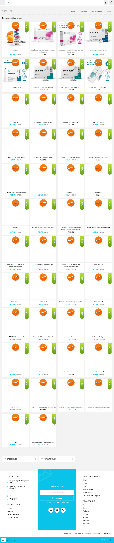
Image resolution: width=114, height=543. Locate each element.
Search (85, 480)
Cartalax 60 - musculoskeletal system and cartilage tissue (71, 51)
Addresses (86, 511)
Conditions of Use (12, 517)
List (8, 540)
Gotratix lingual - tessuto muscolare (15, 192)
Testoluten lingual (98, 372)
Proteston (15, 227)
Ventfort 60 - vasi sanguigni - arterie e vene (43, 407)
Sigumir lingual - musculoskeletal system (98, 227)
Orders (85, 508)
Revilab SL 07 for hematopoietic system (70, 302)
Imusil (15, 442)
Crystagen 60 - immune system (43, 122)
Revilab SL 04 (98, 264)
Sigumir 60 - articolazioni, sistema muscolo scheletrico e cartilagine (71, 228)
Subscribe (51, 502)
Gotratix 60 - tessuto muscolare (98, 157)
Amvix (16, 50)
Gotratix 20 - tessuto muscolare (71, 157)
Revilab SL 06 (43, 302)
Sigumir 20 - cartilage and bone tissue (43, 227)
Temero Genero (15, 372)
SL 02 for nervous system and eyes (43, 264)
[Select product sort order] (15, 540)
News (85, 483)
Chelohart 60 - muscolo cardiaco (70, 87)
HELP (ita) (12, 492)
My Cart (85, 514)
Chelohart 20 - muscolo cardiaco (43, 87)
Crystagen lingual (98, 122)
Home (73, 11)
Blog (84, 486)
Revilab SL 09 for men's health (15, 337)
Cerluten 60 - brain (15, 87)
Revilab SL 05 (15, 302)
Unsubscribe (64, 502)
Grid (3, 540)
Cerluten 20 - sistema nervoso (98, 50)
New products (87, 492)
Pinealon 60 (98, 192)
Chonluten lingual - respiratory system (43, 442)
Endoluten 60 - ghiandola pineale (43, 157)
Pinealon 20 (70, 192)
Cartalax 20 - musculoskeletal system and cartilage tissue (43, 51)
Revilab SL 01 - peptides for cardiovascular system (15, 265)
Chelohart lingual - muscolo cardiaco (98, 87)
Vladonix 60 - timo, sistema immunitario (98, 407)
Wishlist (85, 517)
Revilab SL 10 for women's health (43, 337)
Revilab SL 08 (98, 302)
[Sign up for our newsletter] (57, 492)
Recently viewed (88, 489)
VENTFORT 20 (15, 407)
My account (86, 505)
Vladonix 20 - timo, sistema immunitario (71, 407)
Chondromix (15, 122)
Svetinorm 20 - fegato (70, 337)
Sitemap (9, 508)
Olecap (43, 192)
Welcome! (86, 520)
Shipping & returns (13, 514)
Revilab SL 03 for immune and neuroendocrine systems (71, 265)
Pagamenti (10, 511)
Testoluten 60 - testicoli (71, 372)
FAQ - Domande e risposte (91, 496)
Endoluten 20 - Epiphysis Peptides (15, 157)
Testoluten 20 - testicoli (43, 372)
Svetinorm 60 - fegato (98, 337)
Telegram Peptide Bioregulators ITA (19, 481)
